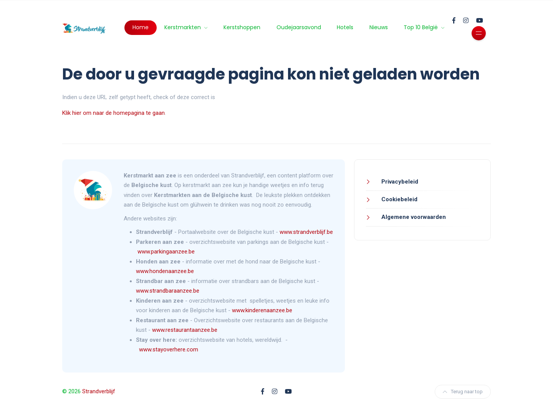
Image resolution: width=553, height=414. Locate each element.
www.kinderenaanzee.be (262, 310)
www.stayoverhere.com (168, 349)
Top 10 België (421, 27)
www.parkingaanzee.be (166, 251)
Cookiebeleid (398, 199)
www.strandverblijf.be (306, 232)
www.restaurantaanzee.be (184, 329)
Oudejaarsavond (298, 27)
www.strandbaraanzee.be (167, 290)
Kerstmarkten (183, 27)
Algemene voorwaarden (413, 217)
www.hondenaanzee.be (165, 271)
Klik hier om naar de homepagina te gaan (113, 112)
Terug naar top (463, 391)
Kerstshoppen (242, 27)
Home (140, 27)
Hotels (345, 27)
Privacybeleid (399, 181)
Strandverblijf (98, 391)
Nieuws (378, 27)
